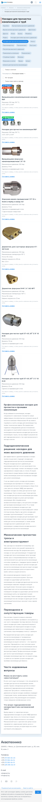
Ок (38, 792)
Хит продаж (9, 77)
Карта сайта (28, 788)
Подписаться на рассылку (11, 788)
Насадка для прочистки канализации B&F (19, 129)
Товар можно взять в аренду (14, 81)
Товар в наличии (10, 69)
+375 (8, 758)
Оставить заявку (8, 112)
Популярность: (7, 73)
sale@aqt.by (5, 773)
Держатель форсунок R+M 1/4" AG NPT (18, 288)
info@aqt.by (5, 775)
